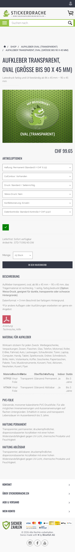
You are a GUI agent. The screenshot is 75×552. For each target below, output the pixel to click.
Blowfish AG (49, 527)
